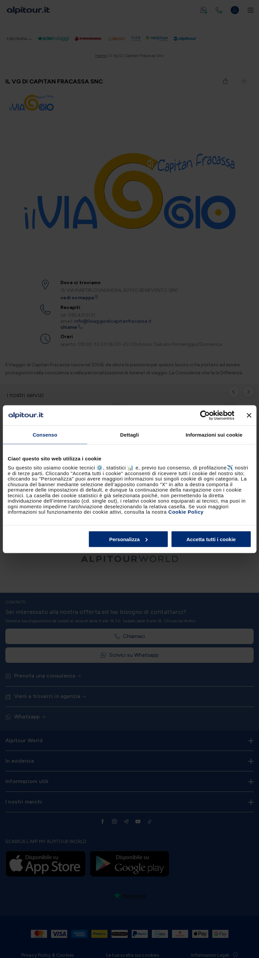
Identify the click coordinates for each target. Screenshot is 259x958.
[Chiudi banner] (249, 415)
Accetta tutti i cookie (211, 539)
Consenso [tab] (45, 434)
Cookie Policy (186, 512)
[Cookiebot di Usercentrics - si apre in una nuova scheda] (204, 415)
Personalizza (128, 539)
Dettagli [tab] (129, 434)
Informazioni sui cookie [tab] (214, 434)
